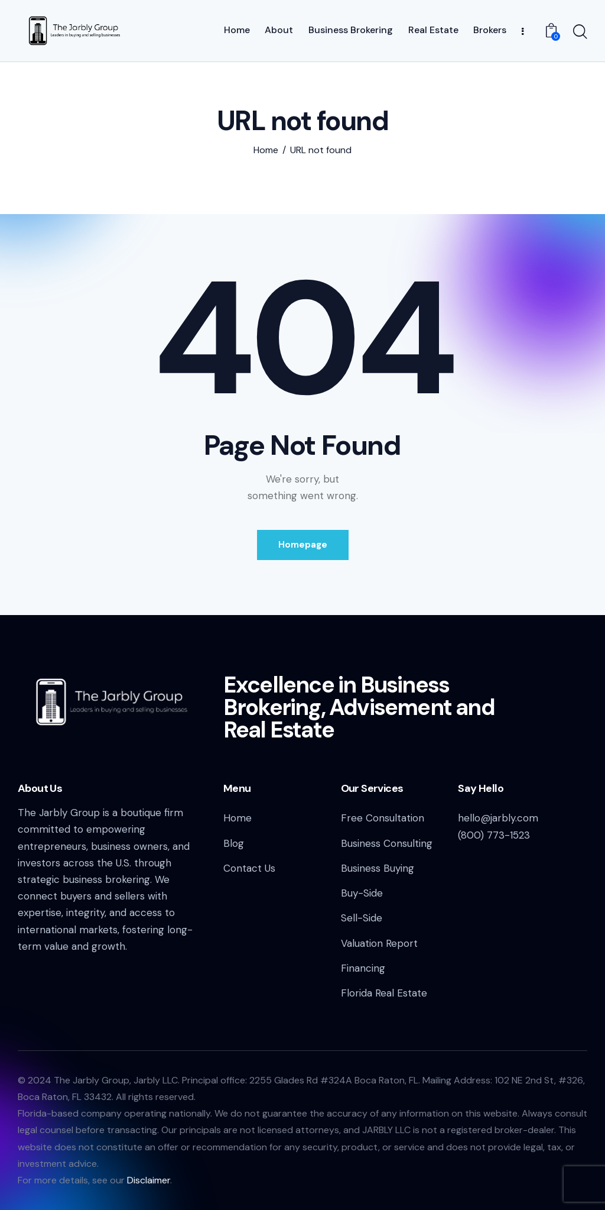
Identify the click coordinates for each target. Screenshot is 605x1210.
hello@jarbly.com (498, 817)
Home (265, 150)
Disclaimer (148, 1180)
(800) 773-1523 (494, 835)
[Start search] (580, 32)
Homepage (302, 545)
